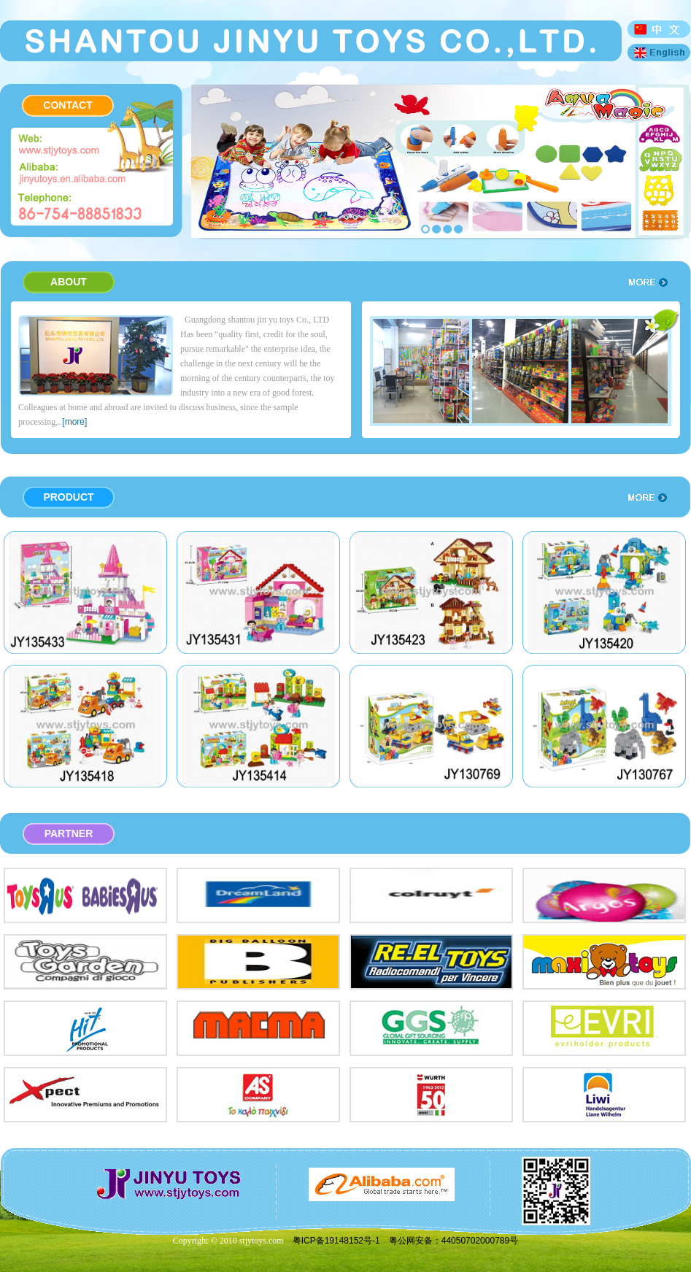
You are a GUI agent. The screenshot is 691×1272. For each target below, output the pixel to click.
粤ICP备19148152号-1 (336, 1241)
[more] (74, 422)
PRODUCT (68, 497)
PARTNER (69, 833)
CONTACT (67, 105)
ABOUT (68, 282)
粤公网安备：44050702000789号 (453, 1241)
